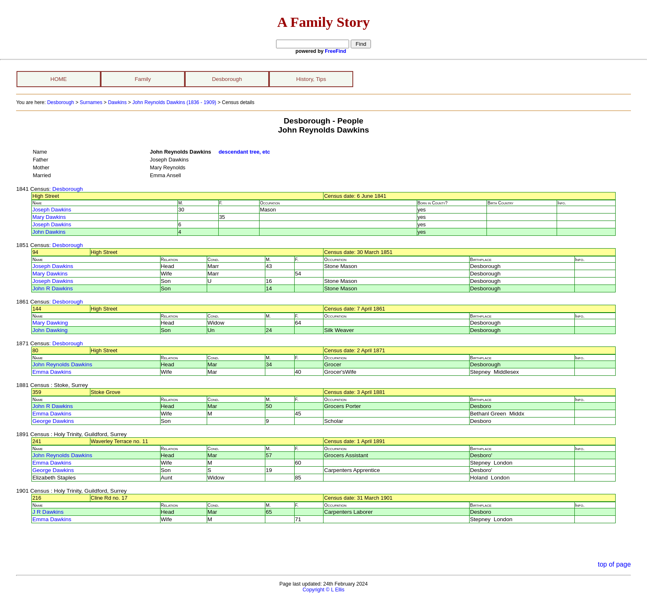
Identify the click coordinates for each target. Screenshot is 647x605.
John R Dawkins (52, 288)
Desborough (227, 79)
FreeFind (335, 51)
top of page (614, 564)
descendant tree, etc (244, 152)
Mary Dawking (50, 323)
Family (143, 79)
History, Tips (311, 79)
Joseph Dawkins (51, 209)
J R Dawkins (48, 512)
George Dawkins (53, 421)
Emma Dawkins (51, 372)
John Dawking (49, 330)
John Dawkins (48, 232)
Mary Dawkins (49, 217)
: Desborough (66, 189)
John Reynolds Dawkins (62, 364)
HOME (58, 79)
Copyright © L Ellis (323, 590)
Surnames (91, 102)
